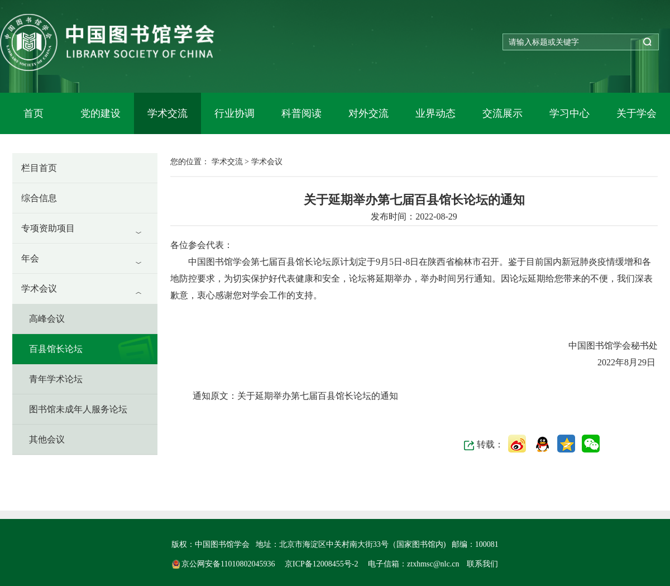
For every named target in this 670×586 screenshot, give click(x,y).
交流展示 (502, 113)
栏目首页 (39, 168)
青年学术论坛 (56, 379)
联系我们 (482, 564)
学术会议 (39, 288)
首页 (33, 113)
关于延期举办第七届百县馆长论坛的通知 (317, 396)
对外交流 (368, 113)
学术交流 (167, 113)
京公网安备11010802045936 (224, 564)
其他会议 (47, 439)
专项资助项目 (48, 228)
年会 (30, 258)
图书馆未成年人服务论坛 (78, 409)
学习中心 (569, 113)
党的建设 (100, 113)
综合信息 (39, 198)
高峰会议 (47, 318)
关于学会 (636, 113)
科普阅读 (301, 113)
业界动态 (435, 113)
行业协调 (234, 113)
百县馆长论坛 (56, 349)
